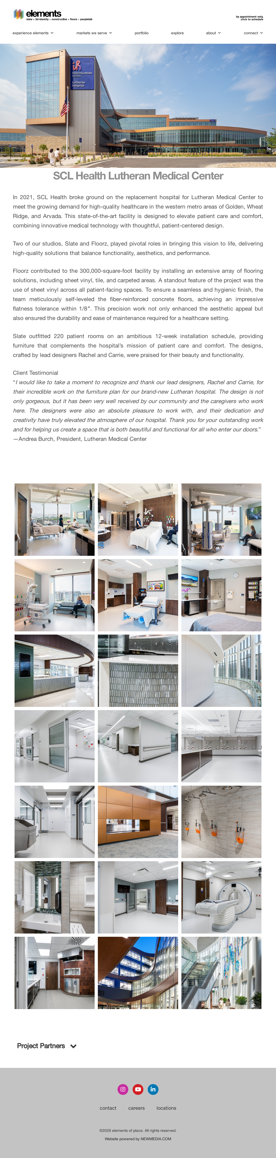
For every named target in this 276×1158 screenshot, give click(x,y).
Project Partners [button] (46, 1046)
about (213, 33)
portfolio (142, 33)
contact (108, 1108)
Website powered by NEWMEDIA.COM (138, 1139)
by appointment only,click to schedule (249, 18)
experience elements (33, 33)
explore (177, 33)
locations (166, 1108)
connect (253, 33)
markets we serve (94, 33)
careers (136, 1108)
